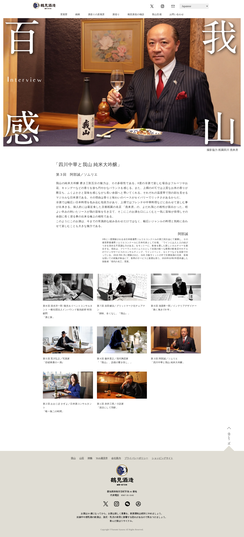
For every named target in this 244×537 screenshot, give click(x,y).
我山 (73, 458)
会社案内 (116, 458)
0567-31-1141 (127, 495)
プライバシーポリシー (136, 458)
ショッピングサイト (162, 458)
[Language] (194, 6)
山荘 (81, 458)
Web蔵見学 (102, 458)
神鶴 (90, 458)
